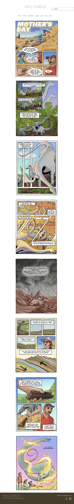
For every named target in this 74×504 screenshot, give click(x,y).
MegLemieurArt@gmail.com (64, 495)
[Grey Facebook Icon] (66, 498)
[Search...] (62, 9)
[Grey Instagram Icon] (70, 498)
